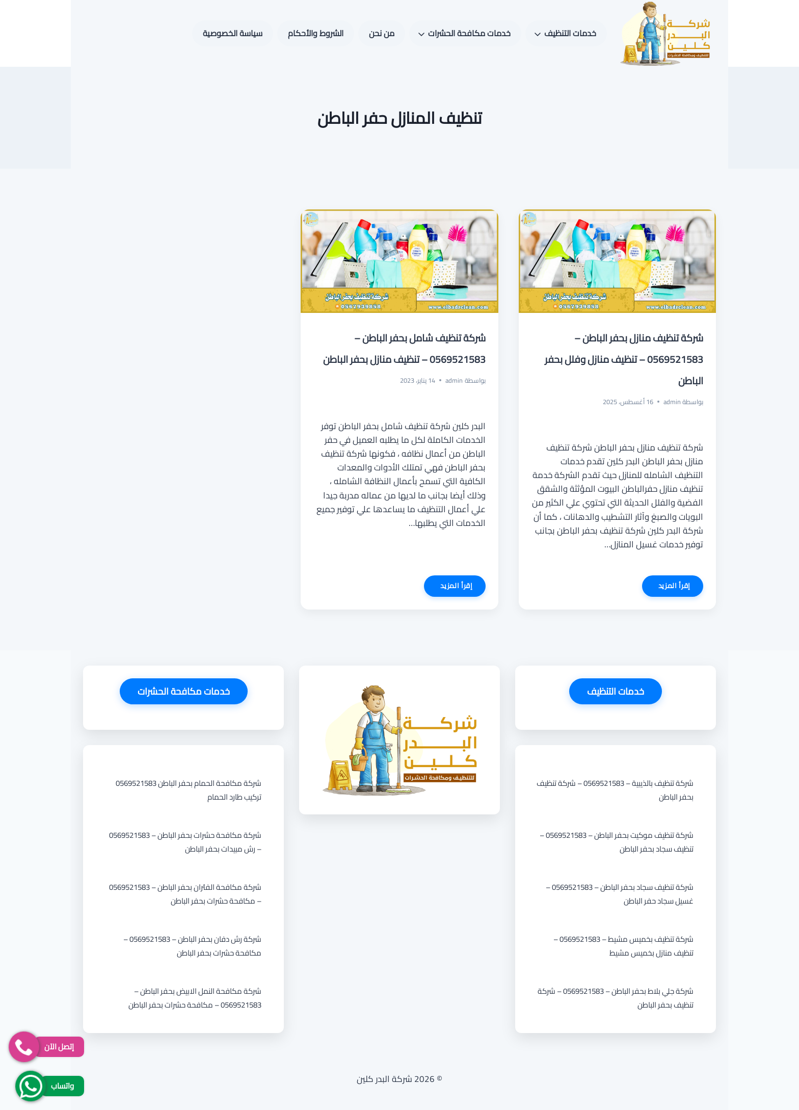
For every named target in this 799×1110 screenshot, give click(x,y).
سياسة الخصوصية (232, 33)
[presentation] (617, 261)
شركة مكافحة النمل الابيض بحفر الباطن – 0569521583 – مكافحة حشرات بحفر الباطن (194, 998)
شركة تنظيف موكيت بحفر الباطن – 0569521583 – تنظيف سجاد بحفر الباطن (617, 842)
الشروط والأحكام (315, 33)
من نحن (381, 33)
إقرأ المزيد (666, 587)
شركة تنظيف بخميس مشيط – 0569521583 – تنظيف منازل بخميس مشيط (623, 946)
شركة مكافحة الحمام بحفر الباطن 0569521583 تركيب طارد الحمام (188, 790)
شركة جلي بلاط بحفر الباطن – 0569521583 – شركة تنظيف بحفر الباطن (616, 998)
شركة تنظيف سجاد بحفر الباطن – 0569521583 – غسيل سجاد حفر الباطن (620, 894)
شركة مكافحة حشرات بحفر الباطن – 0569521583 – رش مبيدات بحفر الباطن (185, 842)
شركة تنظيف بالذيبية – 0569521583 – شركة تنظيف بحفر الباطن (615, 790)
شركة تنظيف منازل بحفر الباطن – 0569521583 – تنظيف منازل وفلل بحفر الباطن (624, 359)
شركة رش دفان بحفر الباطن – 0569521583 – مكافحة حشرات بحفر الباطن (192, 946)
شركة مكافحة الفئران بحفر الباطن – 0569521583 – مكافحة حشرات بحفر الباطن (185, 894)
